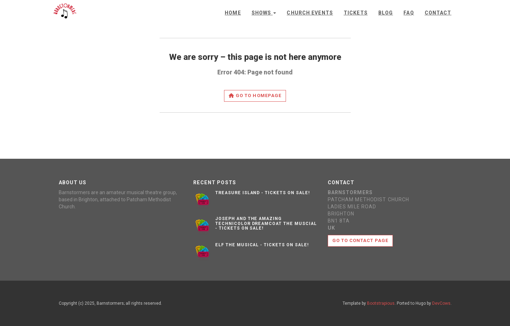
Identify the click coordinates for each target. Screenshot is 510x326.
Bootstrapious (381, 303)
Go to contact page (360, 240)
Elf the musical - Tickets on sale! (262, 244)
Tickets (356, 13)
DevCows (441, 303)
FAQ (408, 13)
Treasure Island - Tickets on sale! (262, 192)
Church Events (310, 13)
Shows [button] (264, 13)
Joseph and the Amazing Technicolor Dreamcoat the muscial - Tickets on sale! (266, 223)
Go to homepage (255, 95)
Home (233, 13)
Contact (438, 13)
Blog (385, 13)
